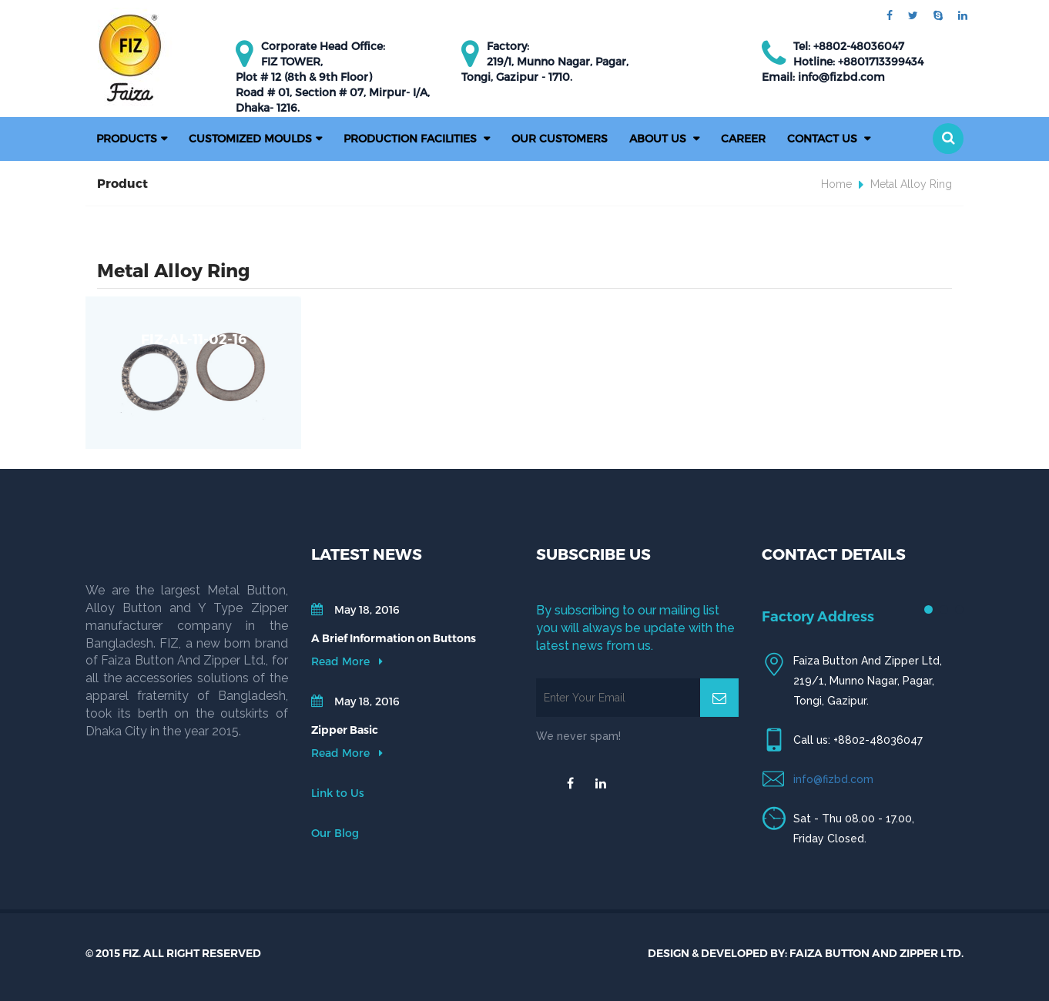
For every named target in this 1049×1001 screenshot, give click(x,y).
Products (126, 138)
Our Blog (335, 832)
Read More (347, 661)
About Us (659, 138)
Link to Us (337, 792)
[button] (948, 138)
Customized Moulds (250, 138)
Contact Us (823, 138)
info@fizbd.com (833, 779)
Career (743, 138)
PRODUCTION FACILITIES (412, 138)
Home (836, 184)
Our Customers (559, 138)
